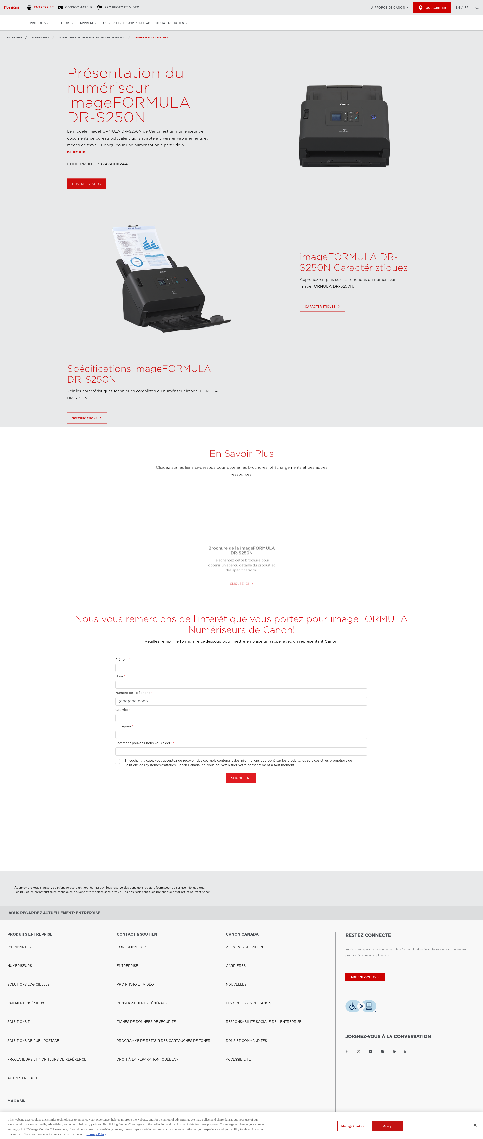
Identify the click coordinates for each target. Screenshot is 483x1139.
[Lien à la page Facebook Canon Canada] (346, 1051)
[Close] (475, 1125)
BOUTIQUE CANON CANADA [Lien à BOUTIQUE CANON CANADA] (26, 1031)
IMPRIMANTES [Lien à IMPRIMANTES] (16, 941)
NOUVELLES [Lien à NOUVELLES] (234, 955)
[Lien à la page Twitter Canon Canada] (358, 1051)
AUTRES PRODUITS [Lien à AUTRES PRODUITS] (20, 990)
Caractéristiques (323, 328)
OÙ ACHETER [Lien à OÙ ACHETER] (16, 1038)
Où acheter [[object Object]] (432, 7)
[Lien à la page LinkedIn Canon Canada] (405, 1051)
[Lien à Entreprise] (11, 7)
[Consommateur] (80, 7)
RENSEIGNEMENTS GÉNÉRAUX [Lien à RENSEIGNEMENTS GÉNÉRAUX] (137, 962)
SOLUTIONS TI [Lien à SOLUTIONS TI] (16, 969)
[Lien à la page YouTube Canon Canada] (370, 1051)
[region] (241, 1125)
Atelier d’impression (133, 23)
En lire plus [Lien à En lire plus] (76, 174)
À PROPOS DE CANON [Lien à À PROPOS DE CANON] (240, 941)
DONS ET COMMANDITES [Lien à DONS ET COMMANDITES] (242, 976)
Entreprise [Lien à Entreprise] (14, 37)
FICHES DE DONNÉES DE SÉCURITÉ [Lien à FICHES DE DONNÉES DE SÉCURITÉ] (140, 969)
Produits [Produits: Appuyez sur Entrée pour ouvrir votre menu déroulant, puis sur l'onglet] (38, 23)
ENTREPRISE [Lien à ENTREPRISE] (125, 948)
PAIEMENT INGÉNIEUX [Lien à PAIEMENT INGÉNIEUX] (22, 962)
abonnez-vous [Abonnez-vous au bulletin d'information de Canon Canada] (366, 977)
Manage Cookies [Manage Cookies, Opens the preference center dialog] (352, 1126)
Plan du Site (178, 1085)
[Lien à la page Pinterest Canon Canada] (394, 1051)
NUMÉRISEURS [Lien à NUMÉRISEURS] (40, 37)
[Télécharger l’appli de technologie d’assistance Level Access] (360, 1007)
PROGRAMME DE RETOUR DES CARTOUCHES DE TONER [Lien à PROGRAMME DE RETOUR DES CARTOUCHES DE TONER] (155, 976)
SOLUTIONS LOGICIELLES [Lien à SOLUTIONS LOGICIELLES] (24, 955)
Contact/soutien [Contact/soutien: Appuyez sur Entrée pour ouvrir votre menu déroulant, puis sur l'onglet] (172, 23)
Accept (388, 1126)
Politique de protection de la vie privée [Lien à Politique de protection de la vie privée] (100, 1085)
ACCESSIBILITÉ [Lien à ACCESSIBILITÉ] (236, 983)
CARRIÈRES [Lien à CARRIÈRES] (234, 948)
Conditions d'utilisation (147, 1085)
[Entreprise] (43, 7)
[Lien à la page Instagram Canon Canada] (382, 1051)
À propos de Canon (388, 7)
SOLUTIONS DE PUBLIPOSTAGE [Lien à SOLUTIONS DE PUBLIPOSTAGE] (28, 976)
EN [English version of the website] (458, 7)
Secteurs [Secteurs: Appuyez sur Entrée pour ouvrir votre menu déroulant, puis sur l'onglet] (62, 23)
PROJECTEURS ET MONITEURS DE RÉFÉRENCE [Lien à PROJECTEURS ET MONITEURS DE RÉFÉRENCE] (39, 983)
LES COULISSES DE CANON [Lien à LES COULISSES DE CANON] (244, 962)
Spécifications (87, 440)
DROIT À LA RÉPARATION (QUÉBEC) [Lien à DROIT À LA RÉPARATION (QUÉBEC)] (141, 983)
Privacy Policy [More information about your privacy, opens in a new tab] (96, 1134)
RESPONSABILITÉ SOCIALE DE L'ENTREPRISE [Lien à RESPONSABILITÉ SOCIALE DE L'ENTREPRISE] (256, 969)
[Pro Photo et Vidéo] (124, 7)
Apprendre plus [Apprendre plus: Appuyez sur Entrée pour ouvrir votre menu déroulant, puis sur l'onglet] (93, 23)
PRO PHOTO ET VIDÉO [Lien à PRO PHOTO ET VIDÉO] (132, 955)
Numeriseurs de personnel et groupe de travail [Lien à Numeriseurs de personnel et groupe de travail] (92, 37)
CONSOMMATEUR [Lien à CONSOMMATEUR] (128, 941)
